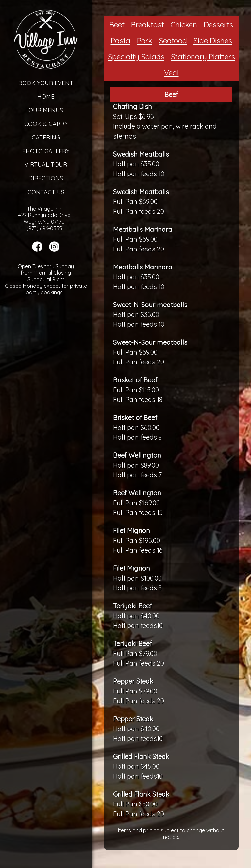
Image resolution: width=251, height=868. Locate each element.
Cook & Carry (46, 124)
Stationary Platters (203, 56)
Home (45, 96)
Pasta (120, 40)
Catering (46, 137)
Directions (45, 178)
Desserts (218, 24)
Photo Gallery (45, 151)
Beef (117, 24)
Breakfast (147, 24)
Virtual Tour (46, 164)
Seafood (173, 40)
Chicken (184, 24)
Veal (171, 72)
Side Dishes (212, 40)
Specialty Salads (136, 56)
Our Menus (45, 110)
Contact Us (45, 192)
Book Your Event (45, 83)
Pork (144, 40)
